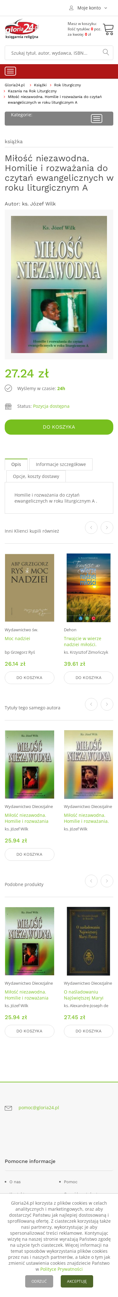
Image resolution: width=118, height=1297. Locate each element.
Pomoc (70, 1181)
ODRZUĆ (39, 1281)
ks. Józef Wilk (39, 204)
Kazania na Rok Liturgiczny (32, 91)
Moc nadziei (17, 638)
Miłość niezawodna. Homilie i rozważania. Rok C (86, 821)
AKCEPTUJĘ (77, 1281)
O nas (15, 1181)
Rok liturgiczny (67, 85)
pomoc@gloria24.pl (39, 1107)
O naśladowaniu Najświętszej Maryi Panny (84, 998)
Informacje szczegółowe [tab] (61, 464)
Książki (40, 85)
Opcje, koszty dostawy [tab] (36, 476)
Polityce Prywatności (61, 1269)
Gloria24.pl (15, 85)
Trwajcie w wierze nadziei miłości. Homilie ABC (82, 644)
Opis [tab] (16, 464)
